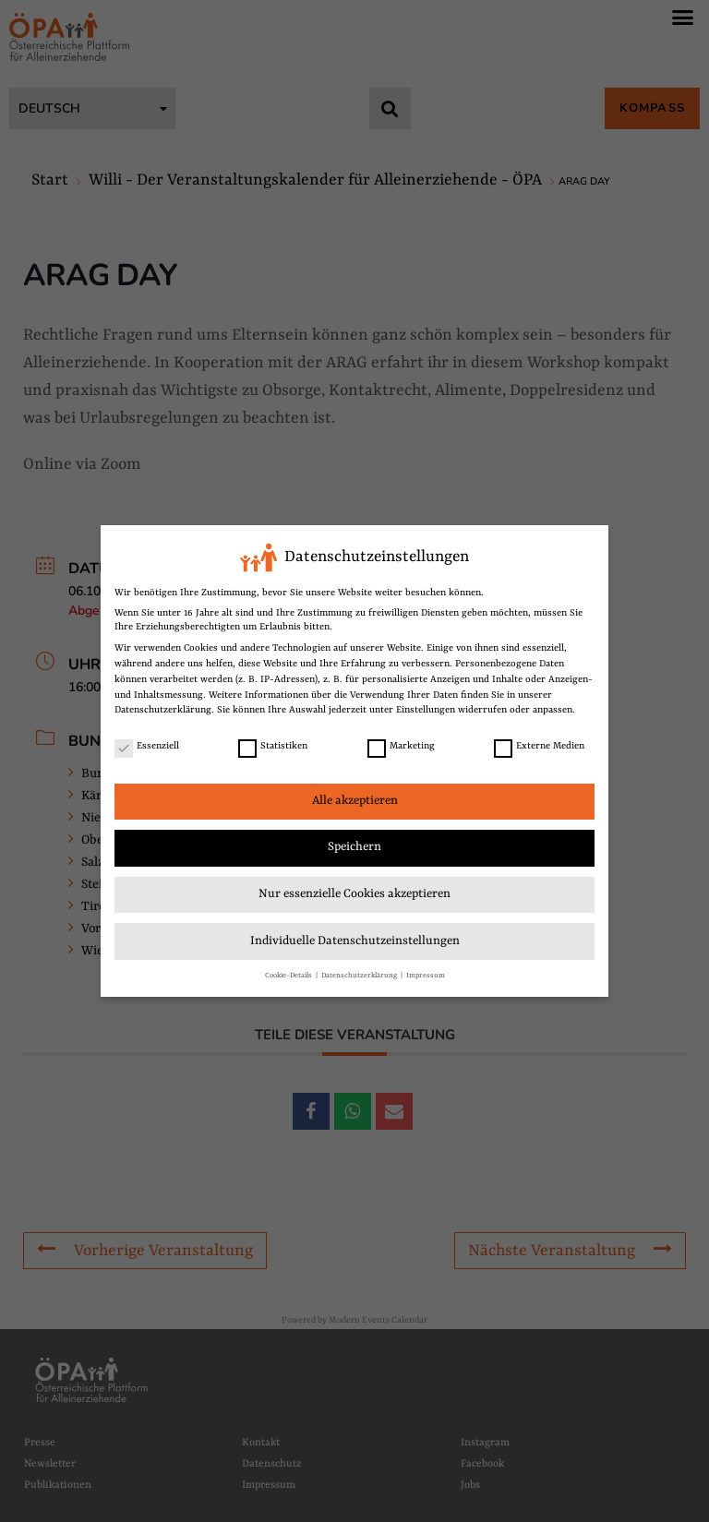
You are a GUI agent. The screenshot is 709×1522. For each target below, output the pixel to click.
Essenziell (146, 744)
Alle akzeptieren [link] (355, 799)
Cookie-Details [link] (289, 973)
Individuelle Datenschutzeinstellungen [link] (355, 939)
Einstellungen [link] (425, 707)
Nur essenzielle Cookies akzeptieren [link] (354, 892)
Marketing (401, 744)
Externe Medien (539, 744)
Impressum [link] (425, 973)
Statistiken (272, 744)
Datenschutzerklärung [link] (162, 707)
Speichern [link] (354, 845)
